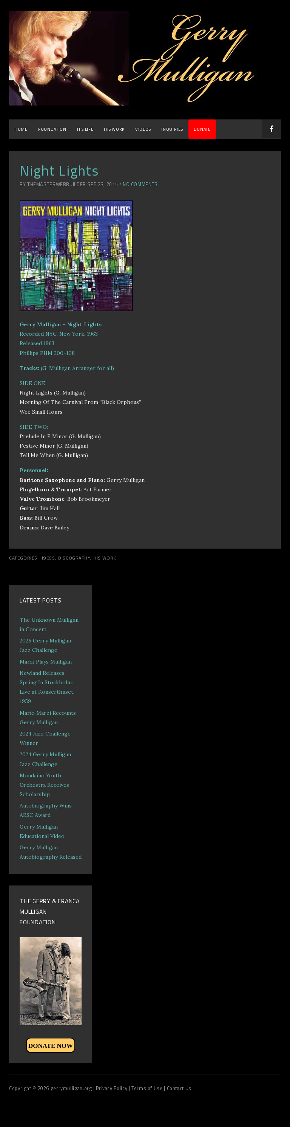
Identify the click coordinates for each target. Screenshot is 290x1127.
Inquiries (172, 129)
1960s (48, 558)
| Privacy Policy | (112, 1088)
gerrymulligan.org (72, 1088)
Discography (74, 558)
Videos (143, 129)
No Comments (140, 184)
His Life (85, 129)
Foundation (52, 129)
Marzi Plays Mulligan (46, 661)
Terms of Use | (149, 1088)
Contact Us (179, 1088)
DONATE (202, 129)
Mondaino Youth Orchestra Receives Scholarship (44, 785)
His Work (114, 129)
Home (21, 129)
